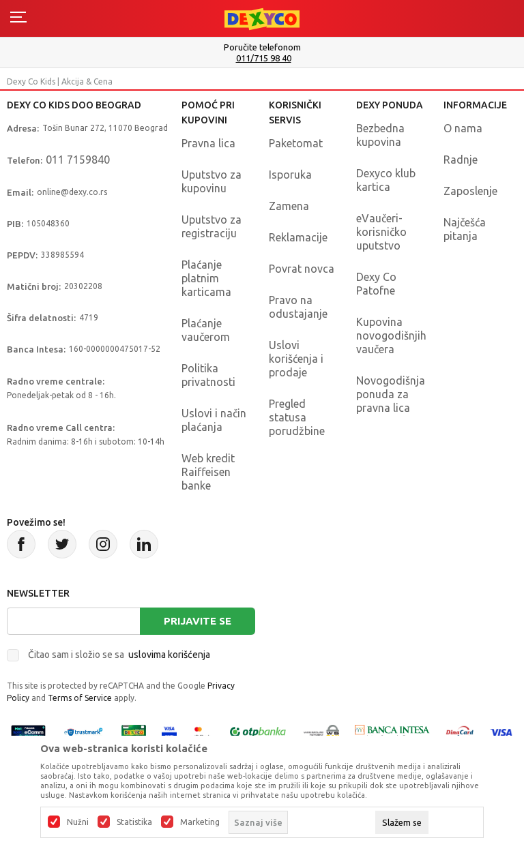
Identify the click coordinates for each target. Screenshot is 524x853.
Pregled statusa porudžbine (297, 417)
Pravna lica (208, 143)
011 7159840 (78, 159)
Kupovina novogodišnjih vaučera (391, 335)
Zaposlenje (470, 191)
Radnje (460, 159)
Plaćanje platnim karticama (206, 278)
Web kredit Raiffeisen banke (208, 472)
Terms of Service (80, 697)
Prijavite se (197, 621)
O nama (462, 128)
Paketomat (296, 143)
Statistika (134, 822)
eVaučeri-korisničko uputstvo (381, 232)
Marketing (200, 822)
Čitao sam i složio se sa (119, 654)
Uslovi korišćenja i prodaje (296, 358)
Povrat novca (301, 269)
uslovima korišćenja (169, 654)
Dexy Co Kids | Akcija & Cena (60, 81)
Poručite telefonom (262, 47)
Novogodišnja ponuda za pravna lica (390, 394)
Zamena (289, 206)
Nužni (78, 822)
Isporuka (290, 174)
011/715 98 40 (263, 58)
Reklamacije (298, 237)
